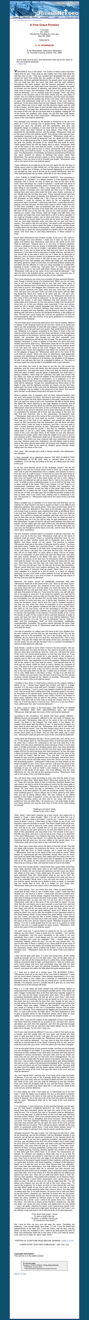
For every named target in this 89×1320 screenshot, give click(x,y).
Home (14, 20)
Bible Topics (20, 20)
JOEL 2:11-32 (67, 1241)
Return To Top (20, 1274)
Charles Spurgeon (37, 20)
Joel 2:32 (22, 64)
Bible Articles (28, 20)
